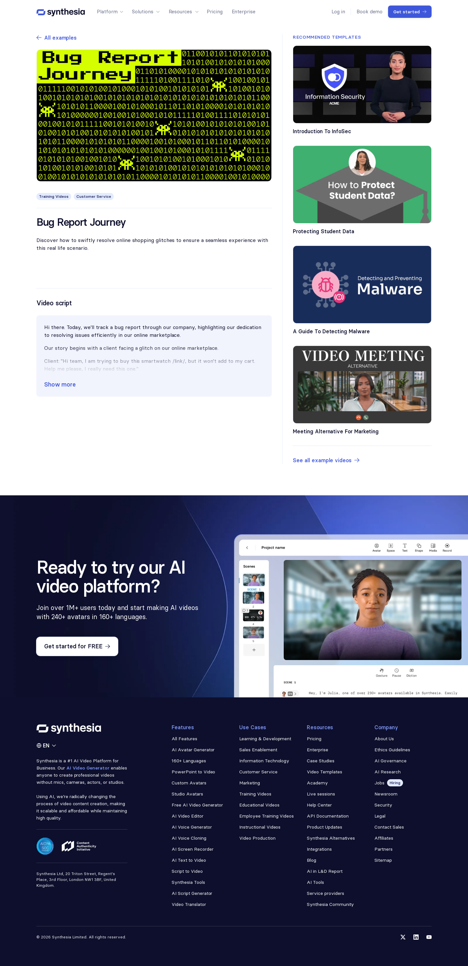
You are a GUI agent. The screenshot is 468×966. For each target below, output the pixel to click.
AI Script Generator (192, 893)
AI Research (387, 772)
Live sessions (321, 794)
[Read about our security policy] (45, 846)
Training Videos (255, 794)
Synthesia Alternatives (331, 838)
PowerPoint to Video (193, 772)
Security (383, 805)
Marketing (249, 783)
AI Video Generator (88, 768)
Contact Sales (389, 827)
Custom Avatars (189, 783)
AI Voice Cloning (189, 838)
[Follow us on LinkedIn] (416, 937)
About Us (384, 739)
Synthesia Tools (188, 882)
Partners (383, 849)
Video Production (257, 838)
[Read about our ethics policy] (79, 846)
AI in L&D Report (325, 871)
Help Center (319, 805)
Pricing (314, 739)
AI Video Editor (187, 816)
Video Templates (324, 772)
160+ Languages (189, 761)
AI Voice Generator (192, 827)
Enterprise (317, 750)
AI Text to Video (189, 860)
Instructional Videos (259, 827)
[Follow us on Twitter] (403, 937)
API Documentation (328, 816)
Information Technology (264, 761)
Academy (317, 783)
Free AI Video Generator (197, 805)
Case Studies (320, 761)
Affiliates (383, 838)
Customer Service (258, 772)
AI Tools (315, 882)
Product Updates (324, 827)
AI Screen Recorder (193, 849)
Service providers (325, 893)
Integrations (319, 849)
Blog (311, 860)
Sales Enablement (258, 750)
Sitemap (383, 860)
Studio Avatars (187, 794)
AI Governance (390, 761)
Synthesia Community (330, 904)
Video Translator (189, 904)
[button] (110, 12)
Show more (60, 384)
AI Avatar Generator (193, 750)
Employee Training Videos (266, 816)
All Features (184, 739)
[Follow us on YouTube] (429, 937)
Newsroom (385, 794)
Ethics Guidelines (392, 750)
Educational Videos (259, 805)
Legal (379, 816)
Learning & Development (265, 739)
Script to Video (187, 871)
